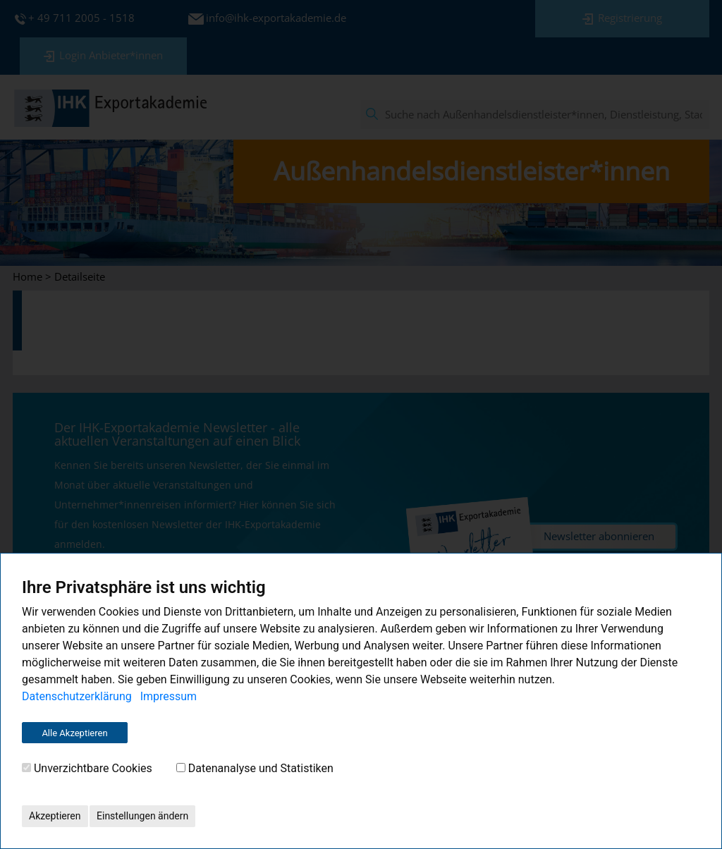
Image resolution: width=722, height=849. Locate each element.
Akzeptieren (55, 815)
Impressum (168, 696)
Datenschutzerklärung (77, 696)
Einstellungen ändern (142, 815)
